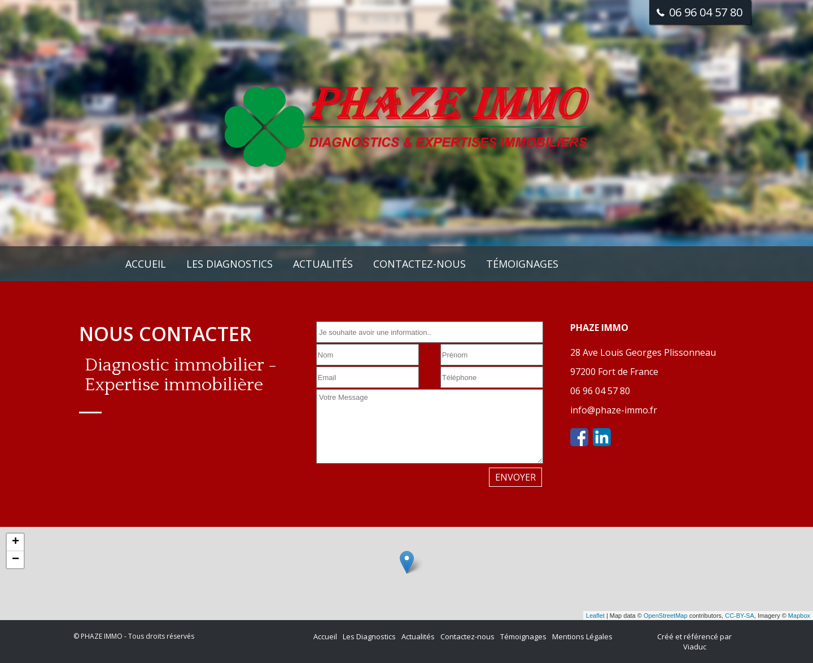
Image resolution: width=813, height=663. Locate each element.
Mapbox (799, 615)
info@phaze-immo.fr (613, 410)
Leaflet (595, 615)
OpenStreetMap (666, 615)
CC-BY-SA (739, 615)
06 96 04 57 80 (600, 391)
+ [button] (15, 542)
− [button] (15, 559)
